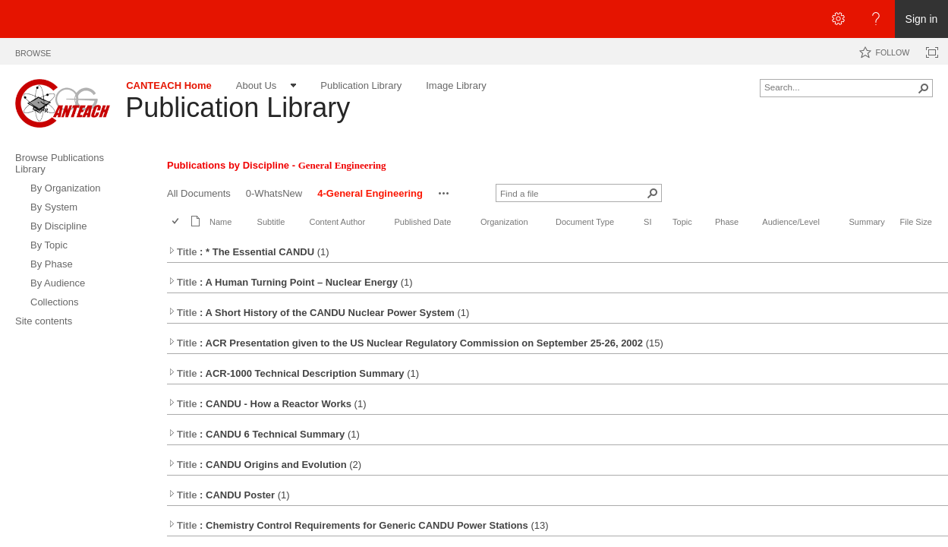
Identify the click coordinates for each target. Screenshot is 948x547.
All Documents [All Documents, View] (199, 193)
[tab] (33, 50)
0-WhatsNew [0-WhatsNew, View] (274, 193)
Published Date (422, 221)
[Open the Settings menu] (838, 19)
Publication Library (237, 107)
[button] (923, 88)
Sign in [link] (921, 19)
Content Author (337, 221)
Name (220, 221)
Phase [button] (727, 221)
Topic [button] (682, 221)
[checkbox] (176, 222)
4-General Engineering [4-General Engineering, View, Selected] (370, 193)
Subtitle (271, 221)
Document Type (585, 221)
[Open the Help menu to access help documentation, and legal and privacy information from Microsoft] (876, 19)
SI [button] (647, 221)
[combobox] (840, 86)
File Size (915, 221)
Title (182, 252)
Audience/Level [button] (791, 221)
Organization (504, 221)
